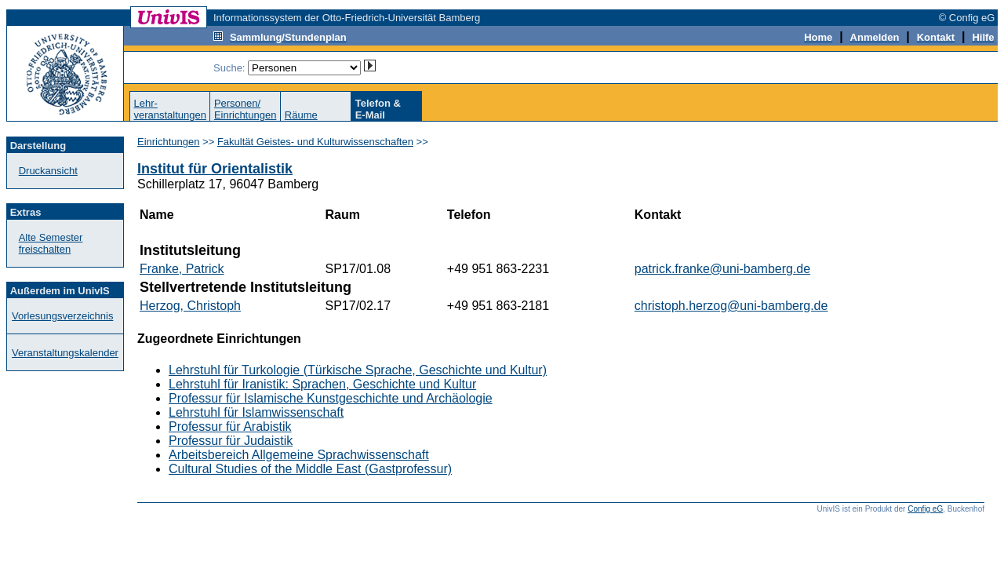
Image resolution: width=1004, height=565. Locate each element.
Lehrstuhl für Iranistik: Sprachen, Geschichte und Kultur (322, 384)
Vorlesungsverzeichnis (62, 316)
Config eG (925, 509)
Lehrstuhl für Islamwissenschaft (256, 412)
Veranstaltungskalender (65, 353)
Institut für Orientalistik (215, 169)
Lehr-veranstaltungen (169, 109)
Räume (301, 115)
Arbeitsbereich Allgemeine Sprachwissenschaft (299, 454)
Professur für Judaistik (231, 440)
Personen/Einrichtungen (245, 109)
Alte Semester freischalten (51, 243)
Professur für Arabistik (230, 426)
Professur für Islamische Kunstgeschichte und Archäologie (331, 398)
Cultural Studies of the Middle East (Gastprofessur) (310, 469)
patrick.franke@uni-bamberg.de (722, 268)
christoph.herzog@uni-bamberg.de (731, 305)
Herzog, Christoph (190, 305)
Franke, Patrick (182, 268)
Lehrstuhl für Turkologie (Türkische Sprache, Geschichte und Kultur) (358, 370)
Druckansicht (48, 171)
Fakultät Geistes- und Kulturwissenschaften (315, 142)
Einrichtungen (168, 142)
